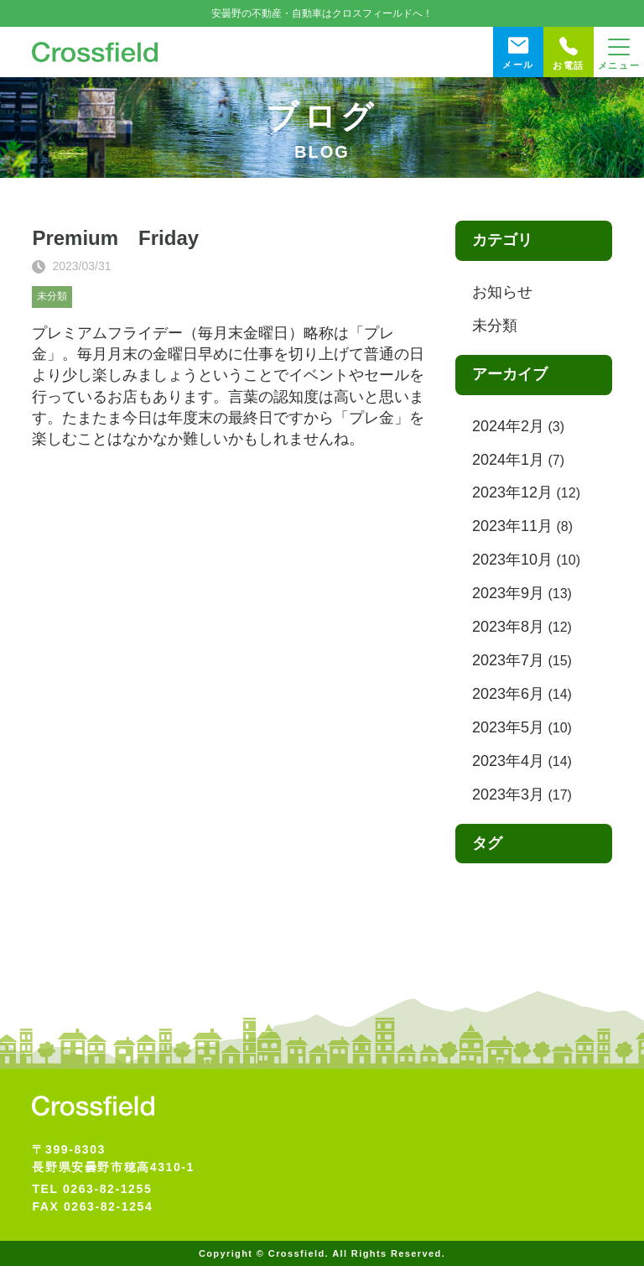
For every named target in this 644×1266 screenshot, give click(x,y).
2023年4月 (508, 761)
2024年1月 (508, 459)
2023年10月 (512, 559)
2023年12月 (512, 492)
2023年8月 (508, 626)
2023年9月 (508, 593)
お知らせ (502, 292)
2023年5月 (508, 727)
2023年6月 (508, 693)
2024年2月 (508, 426)
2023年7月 (508, 660)
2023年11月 (512, 526)
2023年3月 (508, 794)
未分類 (52, 296)
